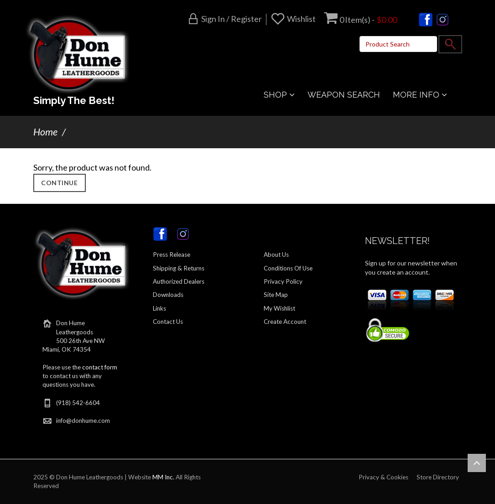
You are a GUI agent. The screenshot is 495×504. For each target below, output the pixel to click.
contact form (99, 367)
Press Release (171, 254)
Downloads (168, 294)
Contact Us (168, 321)
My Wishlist (279, 308)
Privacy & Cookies (383, 477)
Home (45, 132)
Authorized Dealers (178, 281)
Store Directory (438, 477)
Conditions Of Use (288, 268)
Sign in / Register (231, 19)
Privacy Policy (283, 281)
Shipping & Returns (178, 268)
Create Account (285, 321)
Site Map (276, 294)
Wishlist (301, 19)
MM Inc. (163, 477)
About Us (276, 254)
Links (159, 308)
